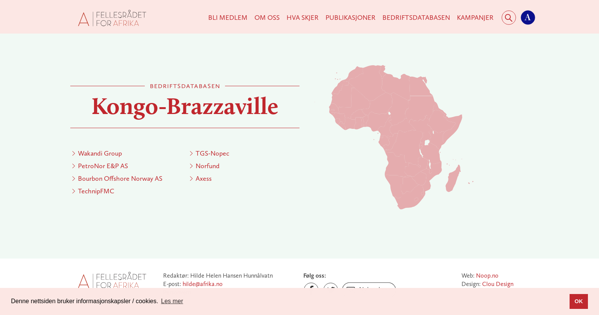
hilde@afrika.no (203, 284)
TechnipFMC (96, 191)
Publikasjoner (350, 17)
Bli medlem (228, 17)
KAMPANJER (475, 17)
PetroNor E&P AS (103, 166)
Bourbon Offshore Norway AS (120, 178)
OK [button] (579, 301)
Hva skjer (303, 17)
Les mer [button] (172, 301)
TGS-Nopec (212, 153)
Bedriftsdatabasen (416, 17)
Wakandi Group (100, 153)
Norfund (208, 166)
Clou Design (497, 284)
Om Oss (267, 17)
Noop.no (487, 275)
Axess (204, 178)
